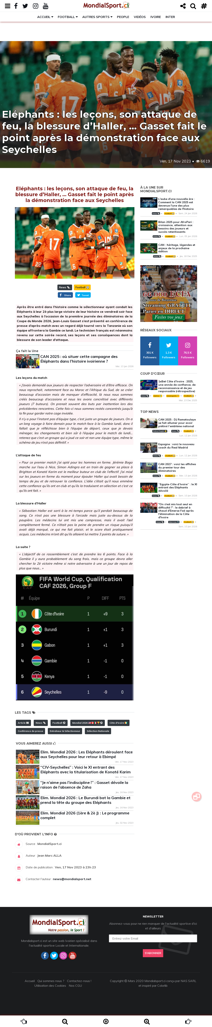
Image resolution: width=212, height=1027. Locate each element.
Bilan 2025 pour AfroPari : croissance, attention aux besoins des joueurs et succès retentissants (175, 227)
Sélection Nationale (98, 731)
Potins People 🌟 (160, 431)
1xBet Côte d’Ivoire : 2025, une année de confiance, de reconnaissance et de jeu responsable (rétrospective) (177, 386)
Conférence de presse (30, 731)
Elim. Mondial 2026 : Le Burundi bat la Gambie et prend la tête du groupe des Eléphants (85, 800)
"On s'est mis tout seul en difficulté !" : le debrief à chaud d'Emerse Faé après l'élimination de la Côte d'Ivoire (176, 510)
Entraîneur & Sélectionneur (65, 731)
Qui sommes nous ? (50, 981)
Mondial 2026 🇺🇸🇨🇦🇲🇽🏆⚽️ (87, 722)
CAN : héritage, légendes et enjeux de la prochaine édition (176, 248)
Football (66, 17)
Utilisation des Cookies (50, 985)
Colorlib (162, 985)
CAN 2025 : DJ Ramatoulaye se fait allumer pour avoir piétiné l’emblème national (177, 423)
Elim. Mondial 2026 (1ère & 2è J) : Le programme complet (84, 815)
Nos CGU (75, 985)
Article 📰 (23, 722)
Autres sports (96, 17)
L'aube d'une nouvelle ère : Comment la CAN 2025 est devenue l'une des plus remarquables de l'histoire (176, 203)
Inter (170, 17)
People (123, 17)
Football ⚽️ (82, 287)
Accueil (43, 17)
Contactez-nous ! (79, 981)
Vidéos (140, 17)
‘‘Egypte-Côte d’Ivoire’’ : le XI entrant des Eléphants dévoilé (177, 488)
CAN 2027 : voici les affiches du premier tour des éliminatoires (177, 467)
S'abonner (153, 953)
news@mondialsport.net (72, 879)
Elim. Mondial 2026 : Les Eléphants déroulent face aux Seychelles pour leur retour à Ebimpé (86, 754)
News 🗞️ (64, 287)
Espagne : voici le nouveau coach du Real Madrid (176, 445)
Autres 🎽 (157, 396)
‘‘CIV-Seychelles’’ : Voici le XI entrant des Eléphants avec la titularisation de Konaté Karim (85, 769)
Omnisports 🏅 (173, 396)
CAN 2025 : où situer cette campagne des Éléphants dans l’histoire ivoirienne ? (79, 359)
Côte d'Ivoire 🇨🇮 (119, 722)
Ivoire (155, 17)
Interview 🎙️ (174, 522)
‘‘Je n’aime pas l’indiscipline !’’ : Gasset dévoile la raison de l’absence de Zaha (84, 785)
